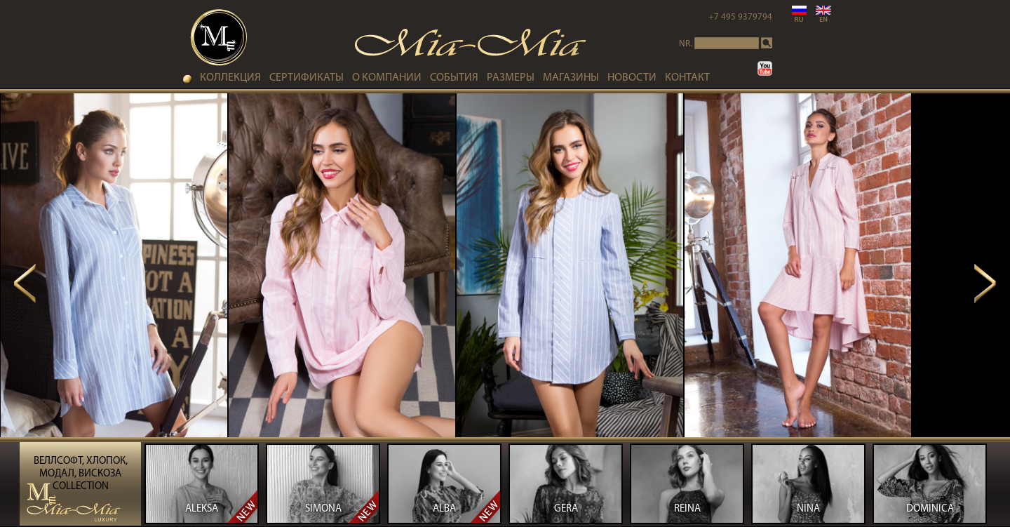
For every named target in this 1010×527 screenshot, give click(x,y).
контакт (687, 78)
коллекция (230, 78)
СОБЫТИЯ (454, 78)
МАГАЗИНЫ (571, 78)
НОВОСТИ (631, 78)
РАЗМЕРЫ (510, 78)
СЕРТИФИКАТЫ (306, 78)
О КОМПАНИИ (387, 78)
